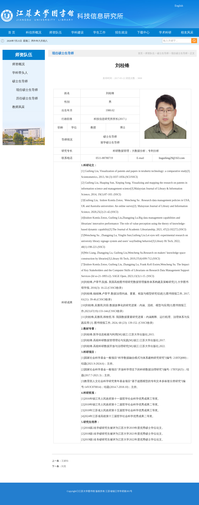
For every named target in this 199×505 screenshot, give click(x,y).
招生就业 (121, 32)
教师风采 (18, 107)
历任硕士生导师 (27, 98)
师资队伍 (55, 32)
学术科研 (165, 32)
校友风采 (187, 32)
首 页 (11, 32)
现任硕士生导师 (27, 89)
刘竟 (63, 466)
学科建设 (77, 32)
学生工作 (99, 32)
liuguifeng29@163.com (172, 158)
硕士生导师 (20, 81)
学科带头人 (20, 72)
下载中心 (143, 32)
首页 (140, 53)
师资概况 (18, 64)
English (179, 5)
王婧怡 (64, 460)
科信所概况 (33, 32)
